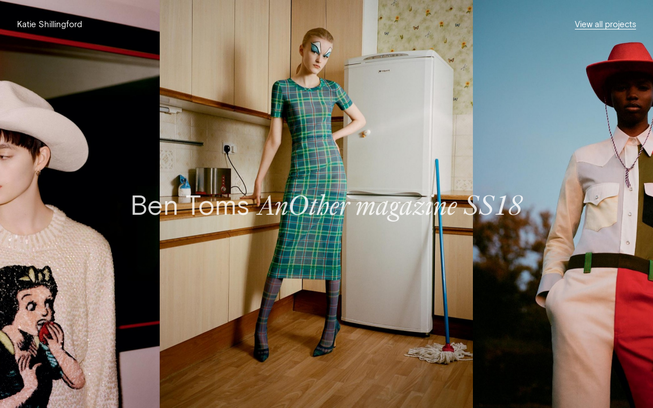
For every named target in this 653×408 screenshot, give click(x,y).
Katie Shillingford (49, 24)
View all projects (605, 24)
